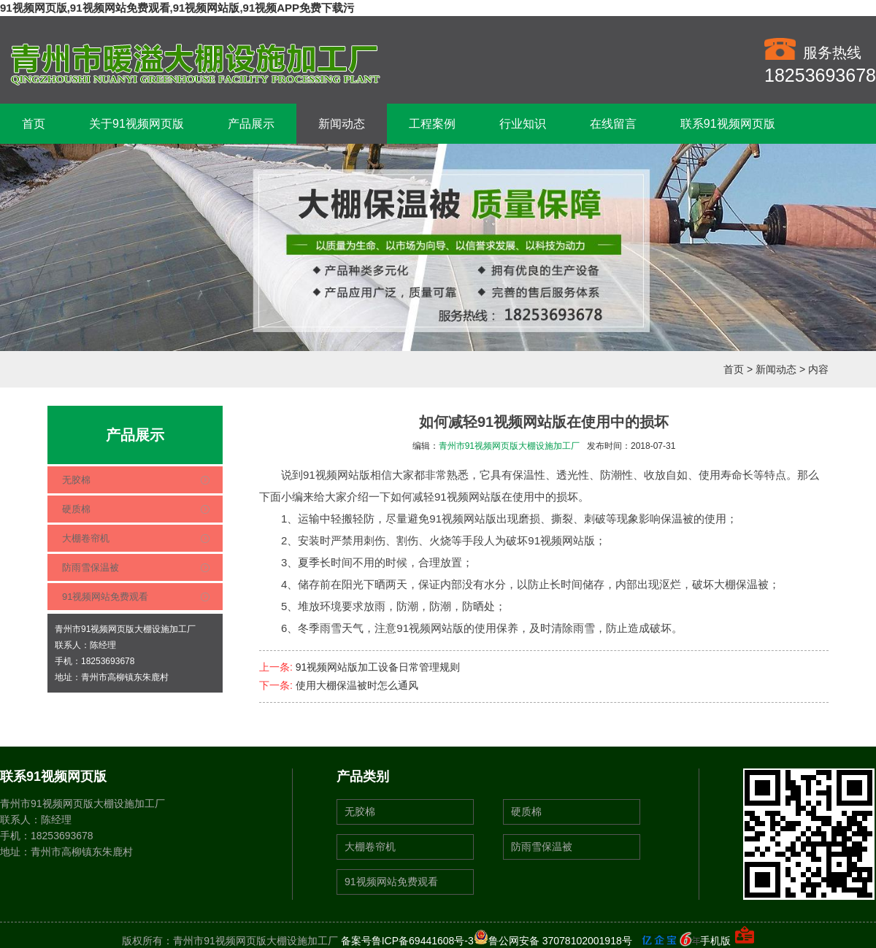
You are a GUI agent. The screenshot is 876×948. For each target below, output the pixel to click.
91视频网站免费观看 (105, 596)
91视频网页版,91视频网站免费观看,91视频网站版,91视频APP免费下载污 (177, 7)
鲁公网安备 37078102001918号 (553, 941)
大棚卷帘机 (86, 538)
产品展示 (251, 123)
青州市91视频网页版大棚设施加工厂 (509, 446)
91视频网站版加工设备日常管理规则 (378, 667)
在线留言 (613, 123)
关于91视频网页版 (136, 123)
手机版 (715, 941)
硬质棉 (76, 509)
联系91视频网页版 (727, 123)
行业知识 (522, 123)
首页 (33, 123)
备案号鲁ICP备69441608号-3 (407, 941)
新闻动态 (341, 123)
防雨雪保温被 (90, 567)
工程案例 (432, 123)
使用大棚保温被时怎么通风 (357, 685)
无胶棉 (76, 479)
